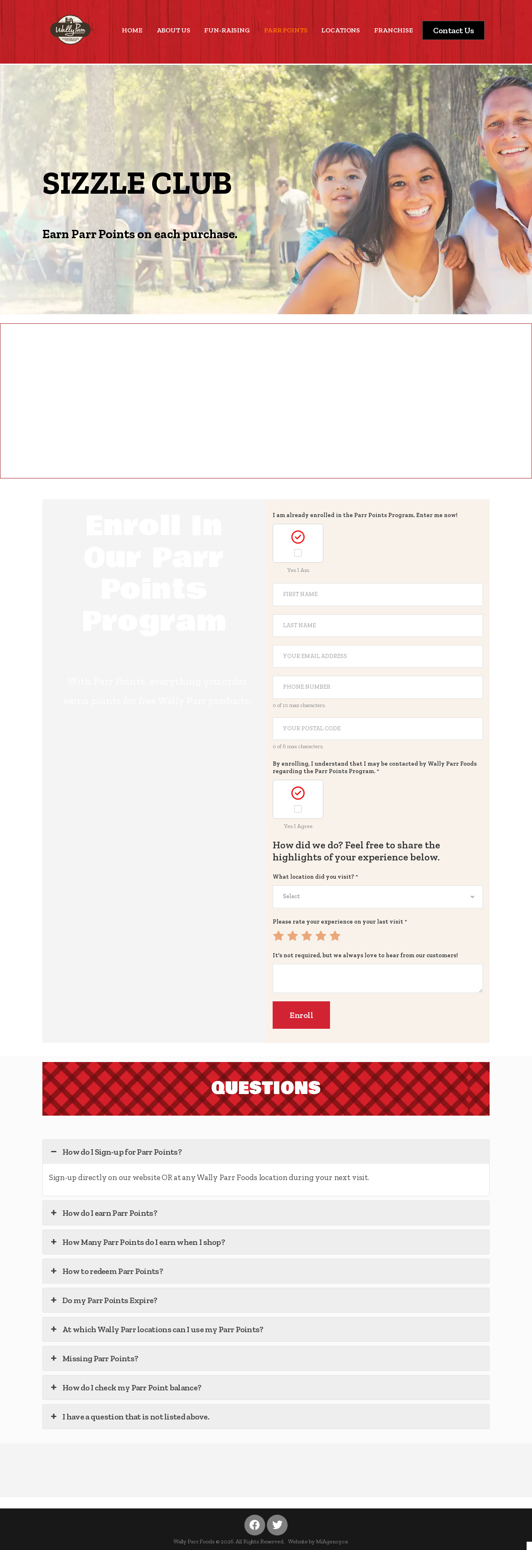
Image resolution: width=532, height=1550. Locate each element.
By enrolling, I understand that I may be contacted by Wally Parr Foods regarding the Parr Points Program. (375, 767)
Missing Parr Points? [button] (93, 1358)
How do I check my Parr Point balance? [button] (125, 1387)
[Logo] (70, 30)
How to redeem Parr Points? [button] (106, 1271)
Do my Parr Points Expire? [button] (103, 1300)
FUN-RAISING (226, 30)
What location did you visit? (315, 876)
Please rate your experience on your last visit (340, 921)
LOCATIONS (340, 30)
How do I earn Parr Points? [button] (103, 1213)
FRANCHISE (393, 30)
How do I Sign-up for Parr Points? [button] (115, 1152)
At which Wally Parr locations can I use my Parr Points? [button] (156, 1329)
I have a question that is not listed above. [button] (129, 1416)
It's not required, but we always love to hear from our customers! (365, 955)
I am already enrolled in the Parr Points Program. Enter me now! (365, 515)
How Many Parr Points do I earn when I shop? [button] (137, 1242)
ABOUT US (173, 30)
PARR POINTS (285, 30)
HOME (132, 30)
